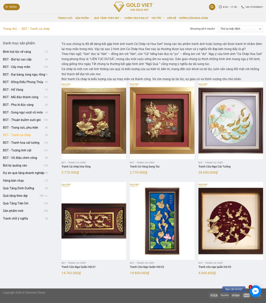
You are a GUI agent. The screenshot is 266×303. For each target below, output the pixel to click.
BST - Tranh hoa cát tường (21, 143)
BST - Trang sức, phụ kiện (20, 127)
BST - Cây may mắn (16, 67)
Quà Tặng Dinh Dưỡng (18, 188)
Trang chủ (10, 29)
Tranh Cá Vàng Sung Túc (145, 166)
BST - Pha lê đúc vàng (18, 105)
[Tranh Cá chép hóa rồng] (94, 120)
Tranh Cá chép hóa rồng (76, 166)
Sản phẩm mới (13, 211)
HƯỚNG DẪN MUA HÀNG (193, 17)
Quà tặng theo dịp (15, 196)
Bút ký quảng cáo (15, 165)
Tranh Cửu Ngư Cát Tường (214, 166)
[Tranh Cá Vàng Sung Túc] (162, 120)
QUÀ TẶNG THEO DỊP (108, 18)
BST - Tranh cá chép (17, 135)
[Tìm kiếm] (212, 7)
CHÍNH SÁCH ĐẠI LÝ (136, 17)
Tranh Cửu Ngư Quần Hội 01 (79, 267)
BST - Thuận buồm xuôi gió (22, 120)
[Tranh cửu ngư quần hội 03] (230, 221)
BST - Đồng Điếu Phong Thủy (23, 82)
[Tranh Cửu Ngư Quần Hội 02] (162, 221)
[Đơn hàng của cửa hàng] (240, 29)
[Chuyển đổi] (46, 195)
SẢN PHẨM (83, 18)
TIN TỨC (157, 18)
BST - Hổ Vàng (13, 90)
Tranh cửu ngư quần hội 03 (214, 267)
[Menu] (11, 7)
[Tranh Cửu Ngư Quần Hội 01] (94, 221)
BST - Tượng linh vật (17, 150)
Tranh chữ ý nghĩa (15, 218)
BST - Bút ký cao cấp (17, 59)
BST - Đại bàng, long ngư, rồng (24, 74)
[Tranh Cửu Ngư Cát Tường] (230, 120)
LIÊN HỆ (171, 17)
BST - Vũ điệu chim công (20, 158)
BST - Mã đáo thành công (20, 97)
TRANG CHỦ (65, 17)
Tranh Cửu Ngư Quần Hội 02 (147, 267)
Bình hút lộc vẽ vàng (17, 52)
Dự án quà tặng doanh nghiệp (23, 173)
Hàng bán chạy (13, 180)
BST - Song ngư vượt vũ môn (23, 112)
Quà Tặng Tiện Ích (15, 203)
